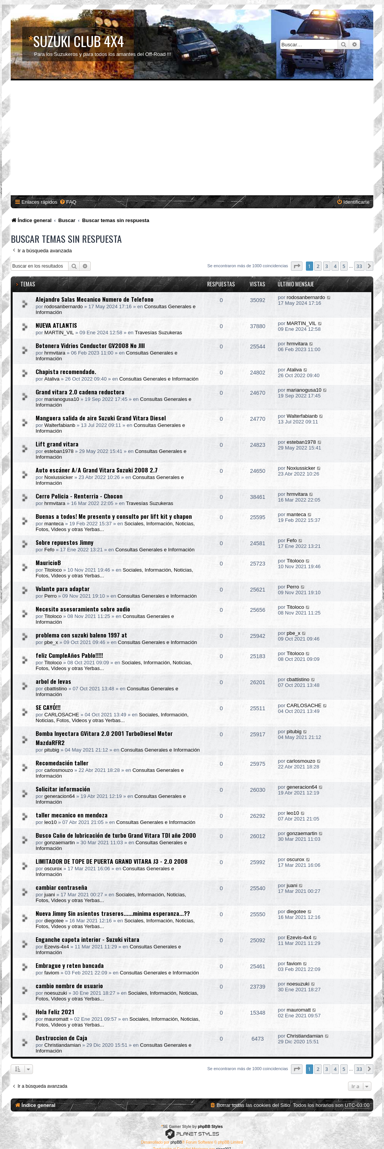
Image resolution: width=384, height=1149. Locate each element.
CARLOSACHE (61, 715)
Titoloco (53, 570)
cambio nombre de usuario (69, 985)
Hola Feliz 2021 (55, 1011)
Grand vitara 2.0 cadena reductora (80, 391)
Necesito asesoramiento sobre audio (83, 608)
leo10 (50, 822)
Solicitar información (63, 788)
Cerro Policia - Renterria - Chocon (79, 495)
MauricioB (48, 562)
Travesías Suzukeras (158, 332)
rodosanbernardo (63, 306)
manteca (54, 523)
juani (49, 894)
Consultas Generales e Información (159, 379)
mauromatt (56, 1019)
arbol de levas (53, 681)
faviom (51, 973)
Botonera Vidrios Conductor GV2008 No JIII (90, 345)
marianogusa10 (61, 399)
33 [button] (359, 266)
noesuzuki (55, 993)
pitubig (51, 750)
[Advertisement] (193, 137)
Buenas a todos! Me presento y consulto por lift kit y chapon (114, 516)
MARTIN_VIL (59, 332)
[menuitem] (67, 202)
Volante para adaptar (63, 588)
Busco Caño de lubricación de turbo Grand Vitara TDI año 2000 (116, 835)
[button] (296, 266)
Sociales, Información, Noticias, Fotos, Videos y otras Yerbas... (112, 717)
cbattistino (55, 688)
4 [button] (335, 266)
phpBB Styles (210, 1126)
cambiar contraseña (61, 887)
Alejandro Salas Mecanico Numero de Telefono (95, 299)
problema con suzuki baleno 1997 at (81, 634)
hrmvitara (54, 353)
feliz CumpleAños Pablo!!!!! (69, 655)
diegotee (54, 920)
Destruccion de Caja (61, 1037)
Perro (50, 596)
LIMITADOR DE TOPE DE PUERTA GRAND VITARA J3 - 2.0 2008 (112, 861)
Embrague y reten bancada (70, 965)
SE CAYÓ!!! (48, 707)
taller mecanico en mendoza (72, 814)
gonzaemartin (59, 842)
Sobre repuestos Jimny (64, 542)
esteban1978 (59, 451)
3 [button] (326, 266)
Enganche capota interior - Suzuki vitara (87, 939)
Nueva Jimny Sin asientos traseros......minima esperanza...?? (113, 913)
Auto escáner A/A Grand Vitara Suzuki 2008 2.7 (97, 469)
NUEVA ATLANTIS (56, 325)
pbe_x (51, 642)
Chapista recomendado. (66, 371)
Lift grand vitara (57, 443)
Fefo (49, 549)
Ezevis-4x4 (56, 947)
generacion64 (59, 796)
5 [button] (344, 266)
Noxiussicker (58, 477)
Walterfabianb (59, 425)
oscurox (53, 868)
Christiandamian (62, 1045)
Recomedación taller (62, 762)
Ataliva (52, 379)
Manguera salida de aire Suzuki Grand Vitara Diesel (101, 417)
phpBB (176, 1142)
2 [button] (318, 266)
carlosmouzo (58, 770)
